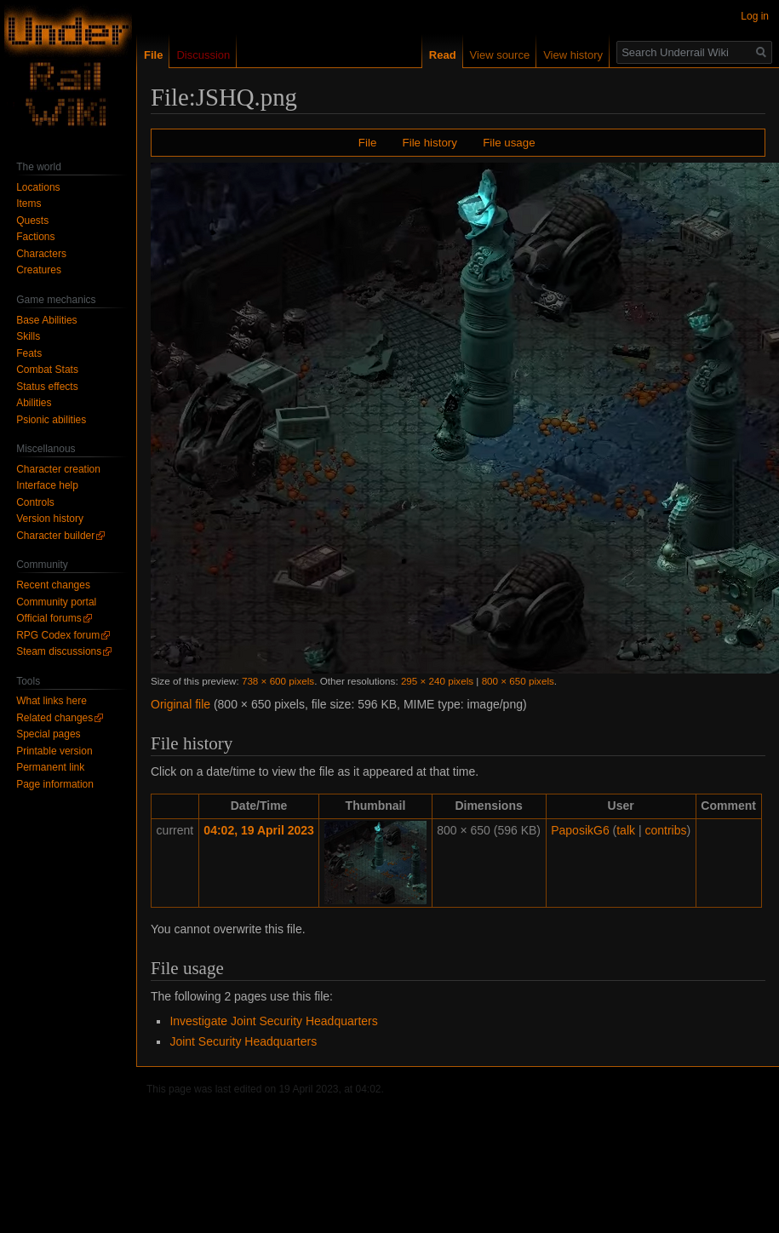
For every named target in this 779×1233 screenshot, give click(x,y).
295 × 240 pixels (437, 680)
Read (421, 55)
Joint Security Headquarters (243, 1041)
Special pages (48, 734)
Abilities (33, 403)
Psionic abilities (51, 420)
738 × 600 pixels (278, 680)
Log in (755, 16)
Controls (35, 502)
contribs (665, 830)
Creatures (38, 270)
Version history (49, 519)
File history (430, 142)
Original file (180, 704)
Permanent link (50, 767)
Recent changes (53, 585)
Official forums (48, 618)
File (367, 142)
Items (28, 203)
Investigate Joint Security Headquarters (273, 1021)
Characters (41, 254)
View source (479, 55)
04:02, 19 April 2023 (258, 830)
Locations (38, 187)
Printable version (54, 751)
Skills (28, 336)
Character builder (55, 536)
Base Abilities (46, 320)
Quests (32, 221)
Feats (29, 353)
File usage (509, 142)
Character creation (58, 469)
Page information (55, 784)
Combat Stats (47, 370)
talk (625, 830)
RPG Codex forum (58, 635)
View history (551, 55)
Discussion (203, 55)
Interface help (47, 485)
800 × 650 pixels (518, 680)
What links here (51, 701)
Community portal (56, 602)
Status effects (47, 387)
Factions (35, 237)
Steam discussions (58, 651)
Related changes (54, 718)
